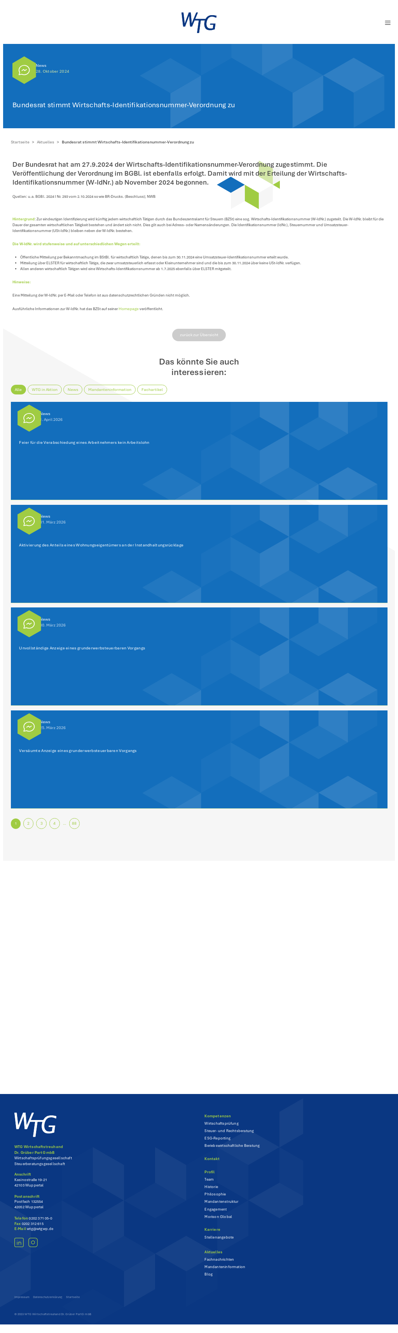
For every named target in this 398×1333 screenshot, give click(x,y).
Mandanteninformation (111, 394)
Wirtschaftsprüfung (221, 1128)
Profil (209, 1176)
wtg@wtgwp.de (40, 1234)
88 (77, 828)
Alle (20, 394)
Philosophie (215, 1199)
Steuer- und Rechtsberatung (229, 1136)
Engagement (215, 1214)
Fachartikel (154, 394)
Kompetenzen (217, 1120)
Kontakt (211, 1163)
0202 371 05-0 (40, 1223)
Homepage (139, 313)
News (41, 65)
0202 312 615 (33, 1228)
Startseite (21, 142)
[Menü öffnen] (384, 22)
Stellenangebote (219, 1242)
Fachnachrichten (219, 1264)
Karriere (212, 1234)
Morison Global (218, 1221)
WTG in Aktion (46, 394)
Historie (211, 1191)
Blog (208, 1279)
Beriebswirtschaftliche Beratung (232, 1150)
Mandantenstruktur (221, 1206)
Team (209, 1184)
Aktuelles (47, 142)
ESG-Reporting (217, 1143)
